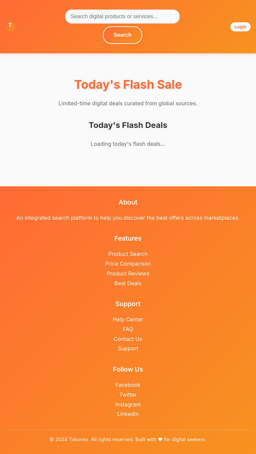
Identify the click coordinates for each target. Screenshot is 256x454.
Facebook (127, 384)
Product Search (128, 253)
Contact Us (128, 339)
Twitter (128, 394)
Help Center (128, 319)
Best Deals (127, 283)
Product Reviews (128, 273)
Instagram (128, 404)
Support (128, 348)
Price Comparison (128, 263)
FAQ (128, 329)
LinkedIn (128, 413)
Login (240, 26)
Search (123, 35)
